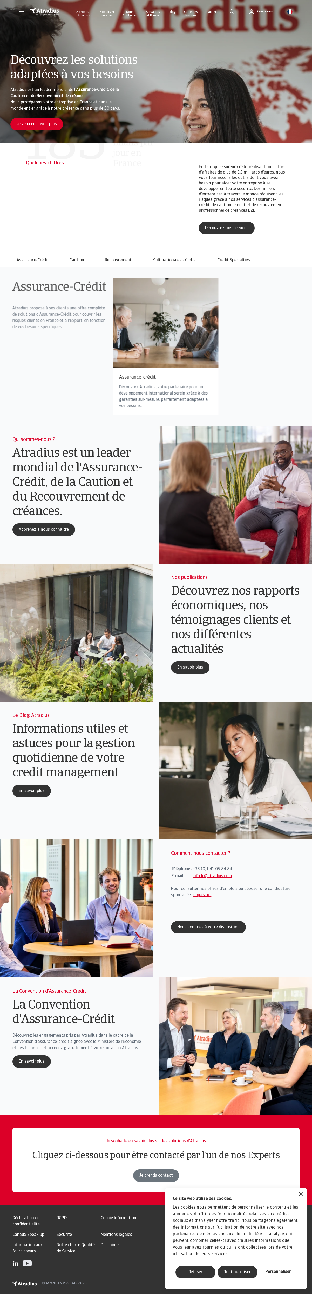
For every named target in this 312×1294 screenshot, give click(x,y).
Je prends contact (156, 1188)
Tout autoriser (237, 1272)
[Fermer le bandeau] (301, 1194)
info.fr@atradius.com (212, 876)
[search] (232, 11)
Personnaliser (278, 1272)
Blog (172, 12)
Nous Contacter (130, 14)
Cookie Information (118, 1218)
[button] (21, 11)
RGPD (62, 1218)
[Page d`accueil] (44, 11)
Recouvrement (118, 260)
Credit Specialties (234, 260)
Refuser (195, 1272)
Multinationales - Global (174, 260)
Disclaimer (110, 1245)
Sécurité (64, 1235)
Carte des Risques (191, 14)
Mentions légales (116, 1235)
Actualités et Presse (153, 14)
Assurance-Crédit (33, 260)
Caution (77, 260)
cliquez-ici (202, 895)
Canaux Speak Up (28, 1235)
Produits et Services (106, 14)
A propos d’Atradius (83, 14)
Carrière (212, 12)
